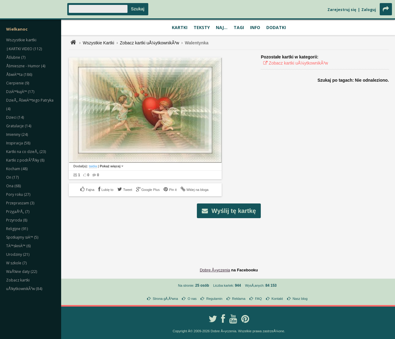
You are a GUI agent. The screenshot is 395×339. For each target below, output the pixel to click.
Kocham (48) (17, 168)
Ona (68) (13, 185)
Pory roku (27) (18, 194)
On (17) (12, 177)
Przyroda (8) (16, 220)
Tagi (239, 27)
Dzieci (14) (15, 117)
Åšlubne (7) (15, 57)
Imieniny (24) (17, 134)
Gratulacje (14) (18, 126)
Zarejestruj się (341, 9)
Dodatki (276, 27)
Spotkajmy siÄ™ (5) (22, 237)
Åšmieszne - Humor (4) (25, 66)
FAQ (258, 298)
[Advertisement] (229, 238)
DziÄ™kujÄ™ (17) (20, 91)
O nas (192, 298)
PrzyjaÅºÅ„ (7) (17, 211)
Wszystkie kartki (21, 40)
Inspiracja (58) (18, 143)
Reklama (238, 298)
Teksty (202, 27)
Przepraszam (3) (20, 203)
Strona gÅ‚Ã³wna (165, 298)
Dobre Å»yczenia (215, 270)
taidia (93, 166)
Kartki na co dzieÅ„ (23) (26, 151)
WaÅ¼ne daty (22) (21, 271)
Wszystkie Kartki (98, 42)
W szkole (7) (16, 263)
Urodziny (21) (17, 254)
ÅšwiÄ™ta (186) (19, 74)
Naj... (221, 27)
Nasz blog (300, 298)
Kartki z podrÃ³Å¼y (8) (25, 160)
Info (255, 27)
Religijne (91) (17, 228)
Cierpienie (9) (17, 83)
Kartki (179, 27)
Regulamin (214, 298)
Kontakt (277, 298)
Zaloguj (368, 9)
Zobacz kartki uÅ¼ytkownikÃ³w (149, 42)
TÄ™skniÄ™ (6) (18, 245)
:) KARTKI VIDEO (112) (24, 48)
